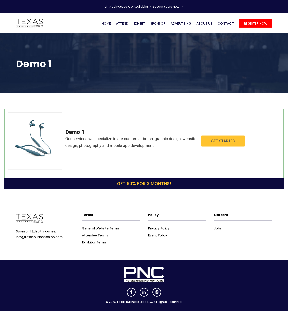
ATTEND (122, 23)
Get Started (223, 141)
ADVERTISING (181, 23)
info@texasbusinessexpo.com (39, 237)
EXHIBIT (139, 23)
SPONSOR (157, 23)
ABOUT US (204, 23)
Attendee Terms (95, 235)
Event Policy (157, 235)
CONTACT (226, 23)
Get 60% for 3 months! (144, 183)
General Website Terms (101, 228)
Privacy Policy (159, 228)
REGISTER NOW (255, 23)
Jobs (218, 228)
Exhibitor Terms (94, 242)
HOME (106, 23)
